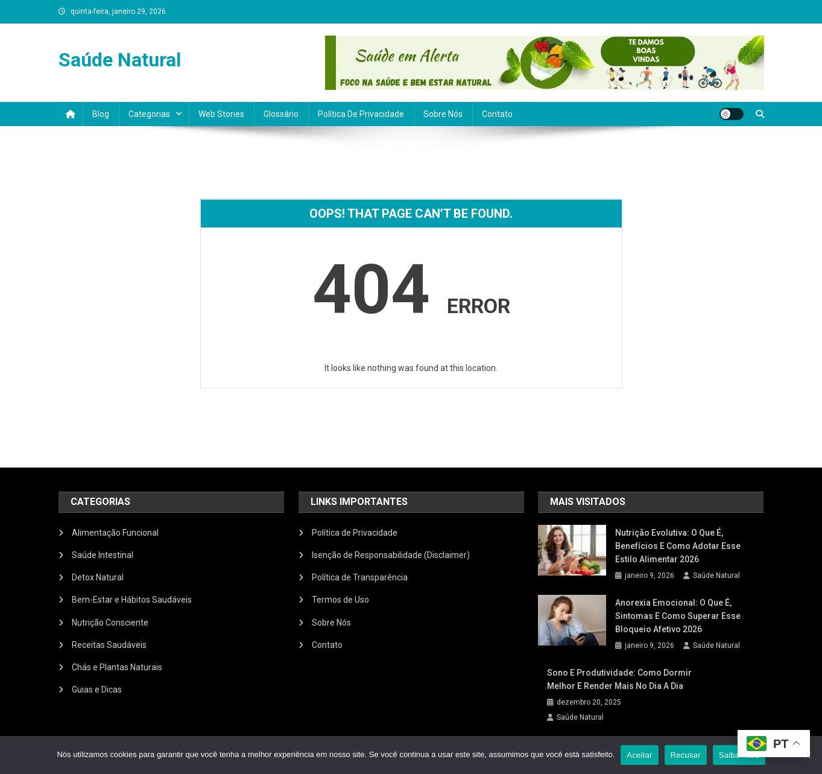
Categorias (149, 114)
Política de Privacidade (361, 114)
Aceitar (639, 755)
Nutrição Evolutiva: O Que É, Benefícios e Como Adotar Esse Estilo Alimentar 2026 (678, 546)
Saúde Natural (119, 59)
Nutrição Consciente (110, 622)
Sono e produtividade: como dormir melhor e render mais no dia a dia (619, 679)
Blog (100, 114)
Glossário (281, 114)
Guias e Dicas (97, 689)
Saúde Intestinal (102, 555)
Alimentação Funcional (115, 533)
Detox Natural (98, 577)
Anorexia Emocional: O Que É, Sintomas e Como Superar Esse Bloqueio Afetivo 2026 (678, 616)
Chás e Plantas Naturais (117, 667)
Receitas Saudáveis (109, 645)
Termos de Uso (340, 599)
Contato (497, 114)
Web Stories (221, 114)
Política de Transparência (360, 577)
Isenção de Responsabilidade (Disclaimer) (391, 555)
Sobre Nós (443, 114)
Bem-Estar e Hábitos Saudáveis (132, 599)
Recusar (686, 755)
